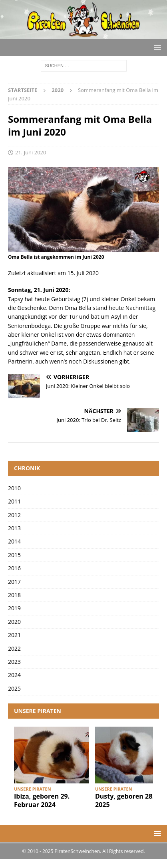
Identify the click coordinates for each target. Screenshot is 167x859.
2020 (14, 621)
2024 (14, 675)
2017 (14, 581)
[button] (156, 47)
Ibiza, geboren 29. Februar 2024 (42, 800)
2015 (14, 555)
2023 (14, 661)
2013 (14, 528)
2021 (14, 635)
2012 (14, 515)
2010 (14, 488)
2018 (14, 595)
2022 (14, 648)
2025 (14, 688)
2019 (14, 608)
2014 (14, 541)
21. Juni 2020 (30, 152)
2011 (14, 501)
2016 (14, 568)
